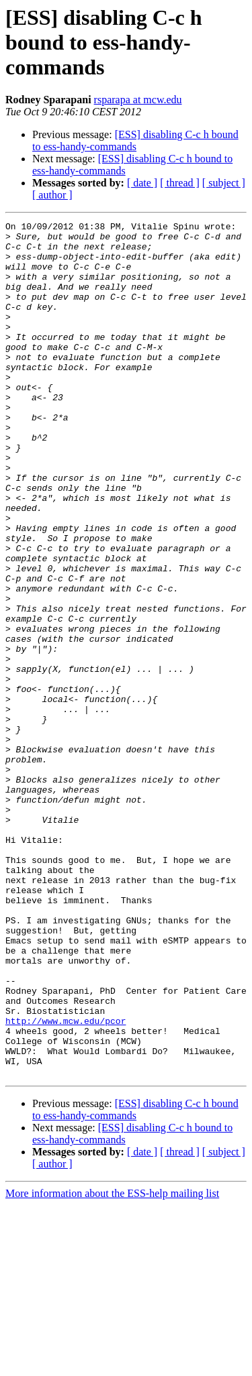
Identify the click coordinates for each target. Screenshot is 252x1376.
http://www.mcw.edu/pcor (65, 1182)
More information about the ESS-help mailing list (112, 1364)
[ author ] (52, 194)
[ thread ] (180, 182)
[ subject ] (223, 182)
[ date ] (142, 182)
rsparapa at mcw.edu (138, 99)
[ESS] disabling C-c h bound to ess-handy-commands (135, 140)
